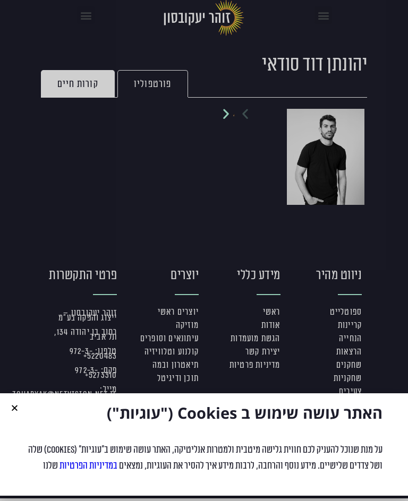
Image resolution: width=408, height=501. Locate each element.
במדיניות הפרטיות (88, 472)
